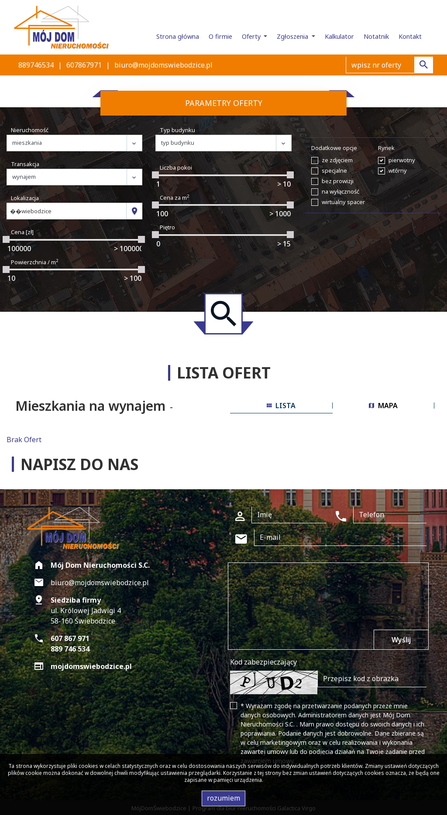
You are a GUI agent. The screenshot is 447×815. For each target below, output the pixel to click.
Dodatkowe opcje (334, 148)
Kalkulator (339, 36)
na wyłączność (340, 191)
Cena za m (174, 197)
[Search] (389, 65)
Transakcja (25, 164)
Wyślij (401, 639)
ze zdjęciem (337, 160)
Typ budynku (177, 130)
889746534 (36, 65)
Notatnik (376, 36)
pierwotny (402, 160)
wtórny (398, 170)
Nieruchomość (29, 130)
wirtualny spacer (343, 202)
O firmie (220, 36)
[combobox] (67, 211)
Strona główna (177, 36)
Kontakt (410, 36)
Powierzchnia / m (34, 262)
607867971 (84, 65)
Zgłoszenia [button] (293, 36)
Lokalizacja (25, 198)
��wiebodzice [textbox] (31, 211)
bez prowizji (338, 181)
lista (281, 405)
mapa (383, 405)
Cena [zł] (22, 232)
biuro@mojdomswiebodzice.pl (163, 65)
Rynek (386, 148)
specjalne (334, 170)
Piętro (167, 227)
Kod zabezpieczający (263, 662)
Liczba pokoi (176, 167)
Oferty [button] (252, 36)
